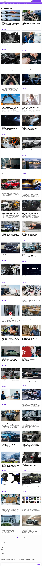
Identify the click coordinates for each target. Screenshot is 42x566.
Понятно (38, 564)
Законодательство (19, 3)
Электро (14, 3)
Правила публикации (4, 550)
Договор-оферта (3, 559)
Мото (11, 3)
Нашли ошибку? (33, 559)
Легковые (8, 1)
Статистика (25, 3)
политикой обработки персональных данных (23, 561)
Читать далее (4, 29)
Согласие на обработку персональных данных (24, 559)
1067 (24, 537)
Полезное (29, 3)
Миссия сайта (3, 549)
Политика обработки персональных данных (11, 559)
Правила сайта (3, 552)
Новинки (8, 3)
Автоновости (3, 3)
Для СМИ (2, 553)
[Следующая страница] (26, 537)
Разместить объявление (36, 1)
